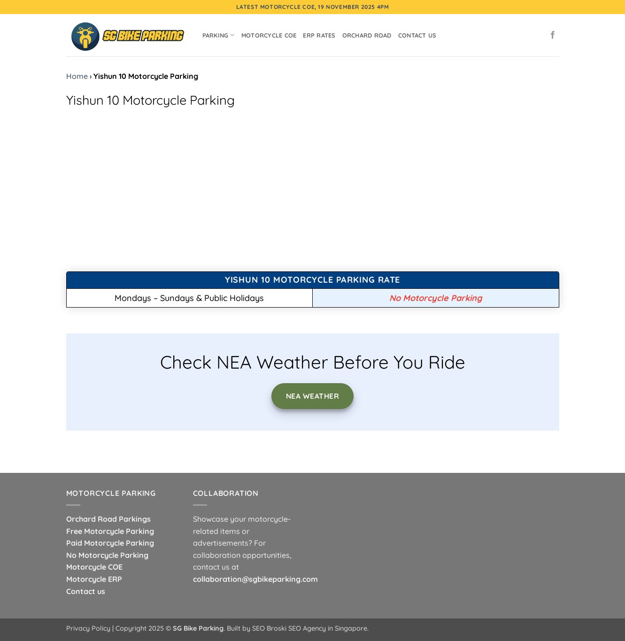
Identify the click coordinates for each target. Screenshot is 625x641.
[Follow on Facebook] (552, 35)
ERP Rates (319, 35)
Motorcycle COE (269, 35)
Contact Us (417, 35)
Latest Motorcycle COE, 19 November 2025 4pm (312, 6)
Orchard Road (367, 35)
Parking (218, 35)
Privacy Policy (88, 628)
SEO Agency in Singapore (327, 628)
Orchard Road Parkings (108, 519)
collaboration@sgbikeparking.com (255, 579)
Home (77, 76)
